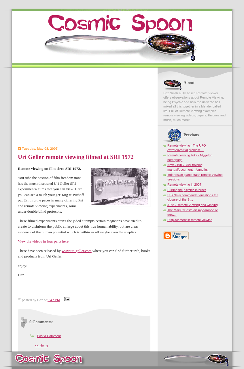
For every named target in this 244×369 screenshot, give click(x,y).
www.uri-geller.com (77, 251)
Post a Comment (49, 336)
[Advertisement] (84, 107)
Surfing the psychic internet (186, 190)
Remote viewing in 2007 (184, 184)
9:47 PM (54, 300)
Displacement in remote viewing (189, 220)
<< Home (41, 345)
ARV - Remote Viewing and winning (192, 205)
